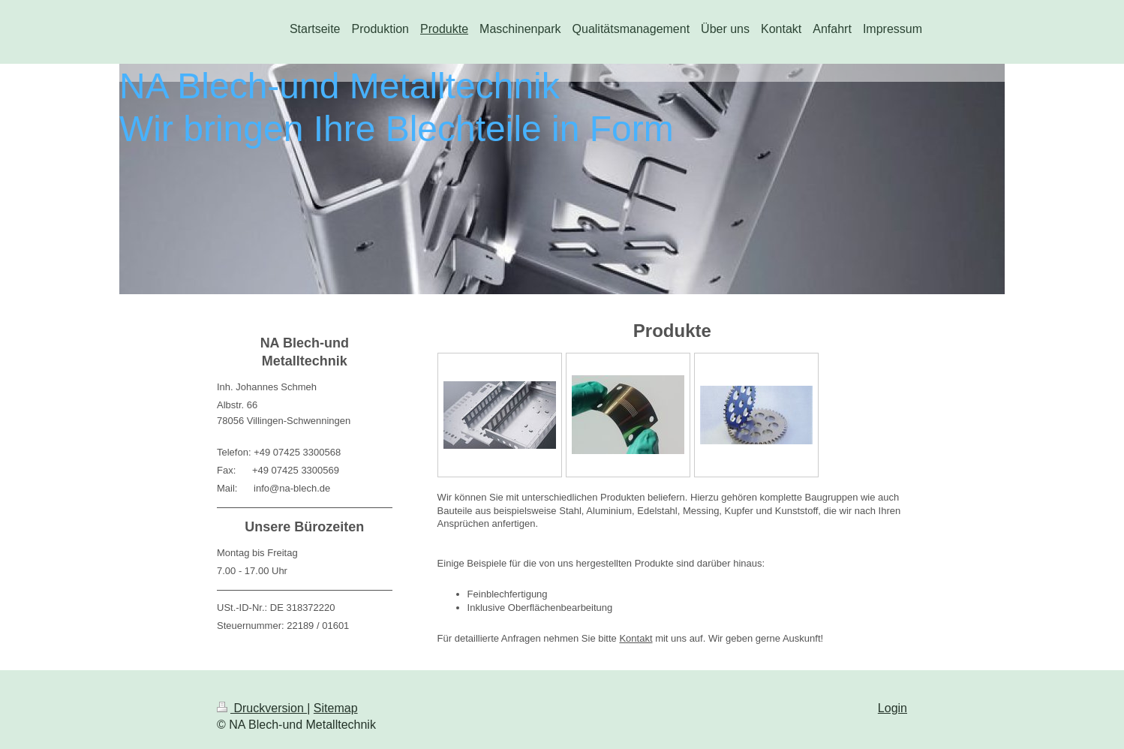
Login (892, 708)
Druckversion (262, 708)
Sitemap (336, 708)
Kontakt (635, 638)
